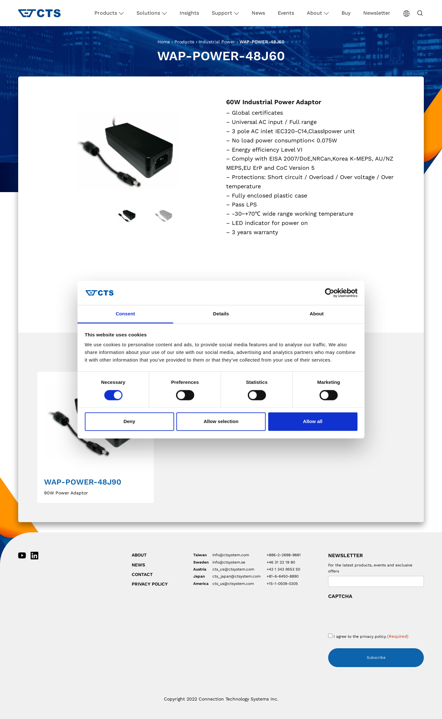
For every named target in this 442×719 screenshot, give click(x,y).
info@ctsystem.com (230, 555)
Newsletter (376, 13)
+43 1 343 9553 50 (283, 569)
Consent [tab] (125, 314)
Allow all (312, 421)
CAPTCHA (340, 596)
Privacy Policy (150, 583)
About (315, 13)
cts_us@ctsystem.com (233, 583)
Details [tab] (221, 314)
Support (223, 13)
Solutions (149, 13)
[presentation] (376, 614)
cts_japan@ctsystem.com (236, 576)
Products (106, 13)
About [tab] (317, 314)
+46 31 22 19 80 (281, 562)
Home (164, 41)
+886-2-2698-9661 (284, 555)
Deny (129, 421)
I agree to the (371, 636)
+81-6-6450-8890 (282, 576)
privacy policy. (373, 636)
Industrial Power (217, 41)
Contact (142, 574)
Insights (189, 13)
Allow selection (220, 421)
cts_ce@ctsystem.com (233, 569)
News (258, 13)
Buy (346, 13)
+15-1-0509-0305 (282, 583)
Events (286, 13)
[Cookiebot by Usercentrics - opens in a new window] (329, 293)
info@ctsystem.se (228, 562)
